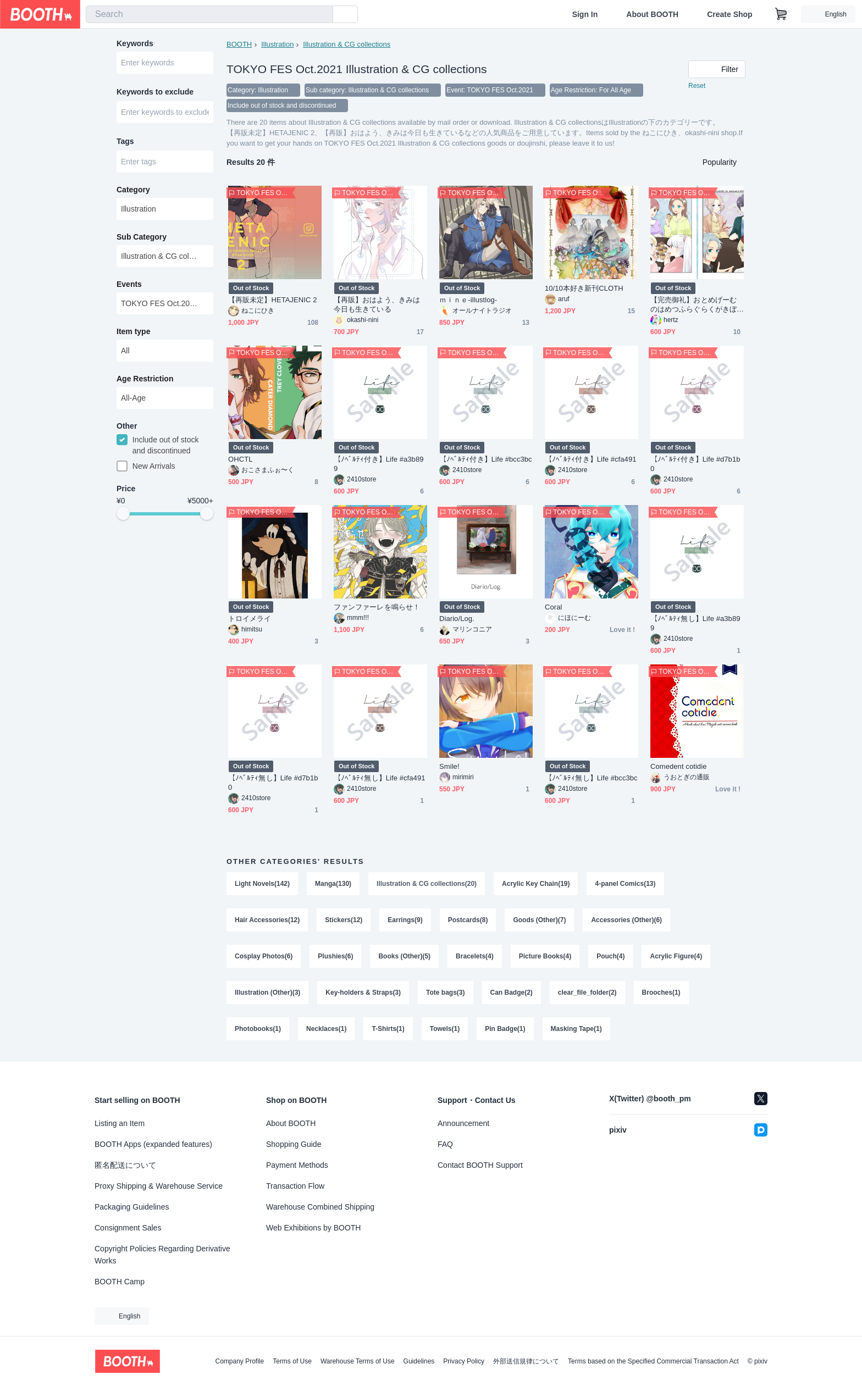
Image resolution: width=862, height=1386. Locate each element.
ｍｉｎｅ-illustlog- (468, 300)
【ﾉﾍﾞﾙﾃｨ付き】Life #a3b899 (379, 464)
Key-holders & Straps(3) (363, 992)
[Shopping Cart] (781, 14)
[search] (322, 15)
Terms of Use (292, 1361)
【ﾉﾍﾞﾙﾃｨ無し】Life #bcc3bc (591, 778)
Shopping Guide (293, 1144)
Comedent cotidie (678, 766)
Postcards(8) (468, 920)
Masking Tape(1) (576, 1029)
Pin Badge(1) (505, 1029)
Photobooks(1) (258, 1029)
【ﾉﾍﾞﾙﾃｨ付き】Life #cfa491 (591, 459)
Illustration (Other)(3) (267, 992)
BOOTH (239, 44)
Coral (553, 607)
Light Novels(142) (262, 884)
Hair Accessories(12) (267, 920)
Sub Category (142, 237)
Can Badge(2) (511, 992)
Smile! (449, 766)
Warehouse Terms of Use (358, 1361)
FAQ (445, 1144)
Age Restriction (145, 378)
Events (129, 284)
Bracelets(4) (475, 956)
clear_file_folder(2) (587, 992)
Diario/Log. (456, 618)
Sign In (585, 14)
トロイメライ (249, 618)
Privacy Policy (463, 1361)
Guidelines (419, 1361)
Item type (133, 331)
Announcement (463, 1123)
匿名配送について (125, 1165)
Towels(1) (445, 1029)
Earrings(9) (405, 920)
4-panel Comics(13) (625, 884)
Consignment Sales (128, 1227)
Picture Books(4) (545, 956)
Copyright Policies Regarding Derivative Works (162, 1254)
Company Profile (239, 1361)
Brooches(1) (661, 992)
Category (133, 189)
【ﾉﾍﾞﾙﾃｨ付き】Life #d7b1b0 (695, 464)
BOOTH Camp (120, 1281)
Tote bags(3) (445, 992)
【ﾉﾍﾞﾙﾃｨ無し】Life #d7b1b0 (273, 782)
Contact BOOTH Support (480, 1165)
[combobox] (209, 14)
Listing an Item (120, 1123)
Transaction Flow (295, 1186)
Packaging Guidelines (132, 1206)
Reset (696, 86)
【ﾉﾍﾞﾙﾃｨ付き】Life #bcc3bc (485, 459)
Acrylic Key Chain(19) (536, 884)
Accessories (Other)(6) (626, 920)
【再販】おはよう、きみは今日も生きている (377, 304)
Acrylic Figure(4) (676, 956)
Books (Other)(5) (404, 956)
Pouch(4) (610, 956)
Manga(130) (333, 884)
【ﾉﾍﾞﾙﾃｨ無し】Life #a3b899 (695, 623)
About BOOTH (652, 14)
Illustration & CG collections (346, 44)
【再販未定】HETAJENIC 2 (272, 300)
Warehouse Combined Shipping (320, 1206)
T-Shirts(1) (388, 1029)
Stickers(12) (343, 920)
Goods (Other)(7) (539, 920)
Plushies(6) (335, 956)
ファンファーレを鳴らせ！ (377, 607)
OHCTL (240, 459)
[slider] (123, 513)
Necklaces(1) (326, 1029)
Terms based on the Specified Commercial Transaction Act (653, 1361)
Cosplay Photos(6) (263, 956)
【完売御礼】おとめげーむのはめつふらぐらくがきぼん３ (693, 305)
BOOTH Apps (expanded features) (153, 1144)
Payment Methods (297, 1165)
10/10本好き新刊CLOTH (584, 288)
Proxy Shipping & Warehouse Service (159, 1186)
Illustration (277, 44)
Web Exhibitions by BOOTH (313, 1227)
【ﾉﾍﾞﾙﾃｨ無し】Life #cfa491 (380, 778)
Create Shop (729, 14)
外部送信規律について (526, 1361)
